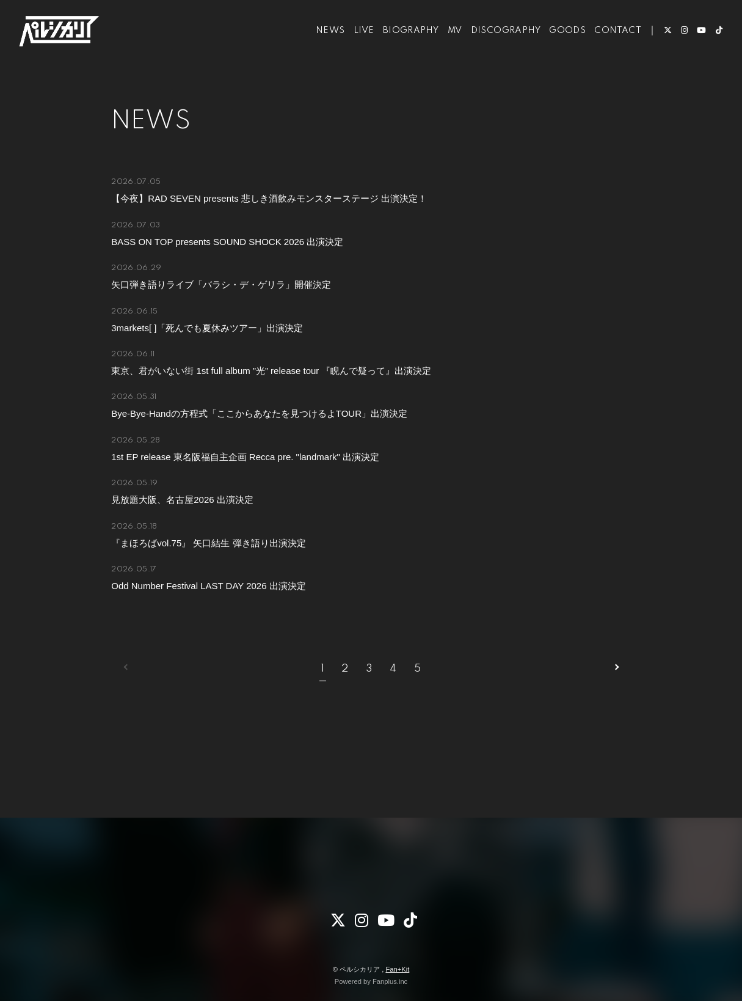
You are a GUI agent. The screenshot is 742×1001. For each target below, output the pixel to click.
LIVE (354, 47)
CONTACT (608, 47)
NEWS (321, 47)
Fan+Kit (397, 969)
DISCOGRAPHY (496, 47)
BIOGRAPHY (401, 47)
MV (445, 47)
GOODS (558, 47)
